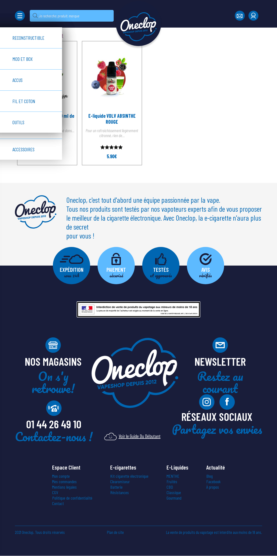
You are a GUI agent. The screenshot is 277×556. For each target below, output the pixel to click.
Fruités (172, 481)
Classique (174, 492)
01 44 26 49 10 (53, 424)
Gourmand (174, 498)
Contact (58, 503)
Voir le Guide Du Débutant (132, 436)
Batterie (116, 487)
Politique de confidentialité (72, 498)
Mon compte (61, 476)
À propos (212, 487)
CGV (55, 492)
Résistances (119, 492)
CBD (170, 487)
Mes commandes (64, 481)
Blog (209, 476)
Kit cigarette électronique (129, 476)
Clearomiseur (120, 481)
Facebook (213, 481)
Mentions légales (64, 487)
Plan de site (115, 532)
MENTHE (173, 476)
